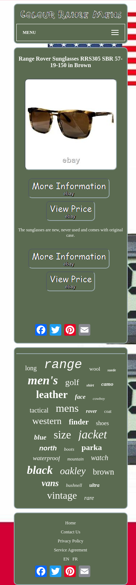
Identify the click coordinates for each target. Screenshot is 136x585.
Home (70, 522)
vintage (62, 495)
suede (111, 370)
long (31, 368)
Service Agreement (70, 550)
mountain (75, 459)
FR (75, 559)
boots (69, 449)
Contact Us (71, 531)
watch (99, 458)
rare (89, 498)
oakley (72, 471)
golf (72, 382)
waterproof (46, 458)
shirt (90, 385)
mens (67, 408)
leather (52, 394)
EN (66, 559)
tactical (39, 410)
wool (94, 369)
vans (50, 483)
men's (43, 380)
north (48, 448)
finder (79, 422)
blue (40, 437)
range (63, 365)
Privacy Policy (70, 540)
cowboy (99, 398)
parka (92, 447)
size (62, 434)
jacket (92, 434)
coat (107, 411)
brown (103, 471)
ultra (94, 485)
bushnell (74, 485)
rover (91, 411)
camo (107, 384)
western (47, 421)
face (80, 396)
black (40, 469)
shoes (102, 423)
